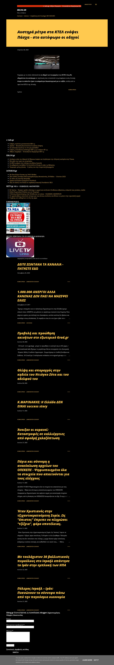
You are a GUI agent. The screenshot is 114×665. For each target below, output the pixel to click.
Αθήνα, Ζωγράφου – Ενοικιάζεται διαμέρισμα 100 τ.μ (27, 152)
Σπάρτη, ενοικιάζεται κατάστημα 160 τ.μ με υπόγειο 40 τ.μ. (29, 150)
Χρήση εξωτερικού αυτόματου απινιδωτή (23, 180)
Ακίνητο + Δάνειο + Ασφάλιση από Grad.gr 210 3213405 (36, 16)
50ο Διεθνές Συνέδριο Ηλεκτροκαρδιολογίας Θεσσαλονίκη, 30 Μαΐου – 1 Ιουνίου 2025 (38, 177)
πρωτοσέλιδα (16, 234)
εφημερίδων (22, 234)
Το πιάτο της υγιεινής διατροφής (20, 178)
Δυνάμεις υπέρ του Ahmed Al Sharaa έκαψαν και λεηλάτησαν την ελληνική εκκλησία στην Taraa (42, 159)
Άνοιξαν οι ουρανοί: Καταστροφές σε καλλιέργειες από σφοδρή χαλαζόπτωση (41, 433)
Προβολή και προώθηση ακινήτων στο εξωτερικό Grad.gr (42, 335)
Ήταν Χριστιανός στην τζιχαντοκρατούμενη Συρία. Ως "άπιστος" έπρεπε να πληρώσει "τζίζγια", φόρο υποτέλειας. (42, 517)
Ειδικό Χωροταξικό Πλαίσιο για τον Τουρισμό (24, 192)
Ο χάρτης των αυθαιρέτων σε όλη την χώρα (23, 198)
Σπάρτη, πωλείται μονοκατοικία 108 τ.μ (22, 144)
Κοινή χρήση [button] (72, 89)
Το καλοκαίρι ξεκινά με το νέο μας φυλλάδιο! (24, 148)
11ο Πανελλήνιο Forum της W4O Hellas (23, 175)
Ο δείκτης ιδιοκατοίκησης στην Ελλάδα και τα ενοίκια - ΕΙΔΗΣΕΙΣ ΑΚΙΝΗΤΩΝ (35, 194)
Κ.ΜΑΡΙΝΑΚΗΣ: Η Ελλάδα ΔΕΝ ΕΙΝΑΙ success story (40, 404)
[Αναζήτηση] (88, 4)
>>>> (68, 281)
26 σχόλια (29, 323)
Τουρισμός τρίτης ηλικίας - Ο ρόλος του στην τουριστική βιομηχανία (32, 167)
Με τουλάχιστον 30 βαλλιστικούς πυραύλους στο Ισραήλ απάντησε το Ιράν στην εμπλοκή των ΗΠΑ (43, 560)
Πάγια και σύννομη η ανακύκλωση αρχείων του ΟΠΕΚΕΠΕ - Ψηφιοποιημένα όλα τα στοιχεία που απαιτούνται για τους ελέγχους (43, 469)
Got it (96, 660)
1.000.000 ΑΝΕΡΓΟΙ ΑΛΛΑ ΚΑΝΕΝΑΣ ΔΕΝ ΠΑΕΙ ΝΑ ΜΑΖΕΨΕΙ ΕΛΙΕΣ (42, 296)
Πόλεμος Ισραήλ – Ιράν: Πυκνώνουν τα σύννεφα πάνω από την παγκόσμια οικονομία (41, 592)
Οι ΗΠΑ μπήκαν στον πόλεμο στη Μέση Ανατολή (26, 163)
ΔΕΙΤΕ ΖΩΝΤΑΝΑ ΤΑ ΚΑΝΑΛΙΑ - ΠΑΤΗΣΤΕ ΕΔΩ (40, 266)
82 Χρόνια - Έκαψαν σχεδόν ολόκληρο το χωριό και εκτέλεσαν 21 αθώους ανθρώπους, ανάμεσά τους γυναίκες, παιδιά (47, 190)
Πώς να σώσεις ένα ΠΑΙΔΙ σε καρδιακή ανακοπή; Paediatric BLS (31, 182)
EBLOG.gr (21, 10)
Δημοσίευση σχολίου (32, 281)
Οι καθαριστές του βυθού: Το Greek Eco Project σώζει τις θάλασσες (32, 165)
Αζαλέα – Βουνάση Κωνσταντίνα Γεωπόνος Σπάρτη (26, 146)
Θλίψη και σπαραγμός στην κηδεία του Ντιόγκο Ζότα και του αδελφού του (43, 374)
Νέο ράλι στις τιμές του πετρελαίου (21, 161)
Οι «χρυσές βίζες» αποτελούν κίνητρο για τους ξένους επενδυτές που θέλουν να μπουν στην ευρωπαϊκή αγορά (45, 196)
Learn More (87, 660)
